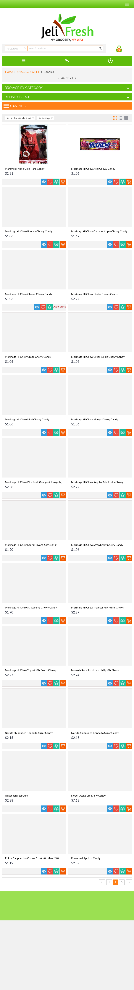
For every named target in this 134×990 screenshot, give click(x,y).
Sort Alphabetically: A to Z (20, 118)
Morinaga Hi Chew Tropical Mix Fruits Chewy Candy (97, 609)
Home (9, 71)
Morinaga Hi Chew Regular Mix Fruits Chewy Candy (97, 483)
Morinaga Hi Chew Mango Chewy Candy (94, 419)
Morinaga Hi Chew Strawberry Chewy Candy (97, 544)
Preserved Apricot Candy (85, 858)
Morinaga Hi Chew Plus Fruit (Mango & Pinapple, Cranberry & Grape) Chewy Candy (33, 483)
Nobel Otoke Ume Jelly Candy (88, 795)
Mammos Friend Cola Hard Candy (24, 168)
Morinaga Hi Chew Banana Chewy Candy (28, 231)
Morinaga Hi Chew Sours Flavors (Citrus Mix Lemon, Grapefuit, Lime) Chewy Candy (30, 546)
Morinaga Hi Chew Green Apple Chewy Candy (98, 356)
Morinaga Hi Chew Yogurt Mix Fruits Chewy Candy (30, 672)
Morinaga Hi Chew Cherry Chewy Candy (28, 294)
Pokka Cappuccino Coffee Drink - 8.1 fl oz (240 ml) (32, 860)
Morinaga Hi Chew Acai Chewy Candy (93, 168)
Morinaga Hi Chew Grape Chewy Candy (28, 356)
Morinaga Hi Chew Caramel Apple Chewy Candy (99, 231)
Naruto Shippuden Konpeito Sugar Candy (29, 732)
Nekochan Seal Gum (16, 795)
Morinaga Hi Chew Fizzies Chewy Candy (94, 294)
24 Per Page (46, 118)
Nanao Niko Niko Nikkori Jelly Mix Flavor (95, 670)
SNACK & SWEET (28, 71)
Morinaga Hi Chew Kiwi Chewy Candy (27, 419)
